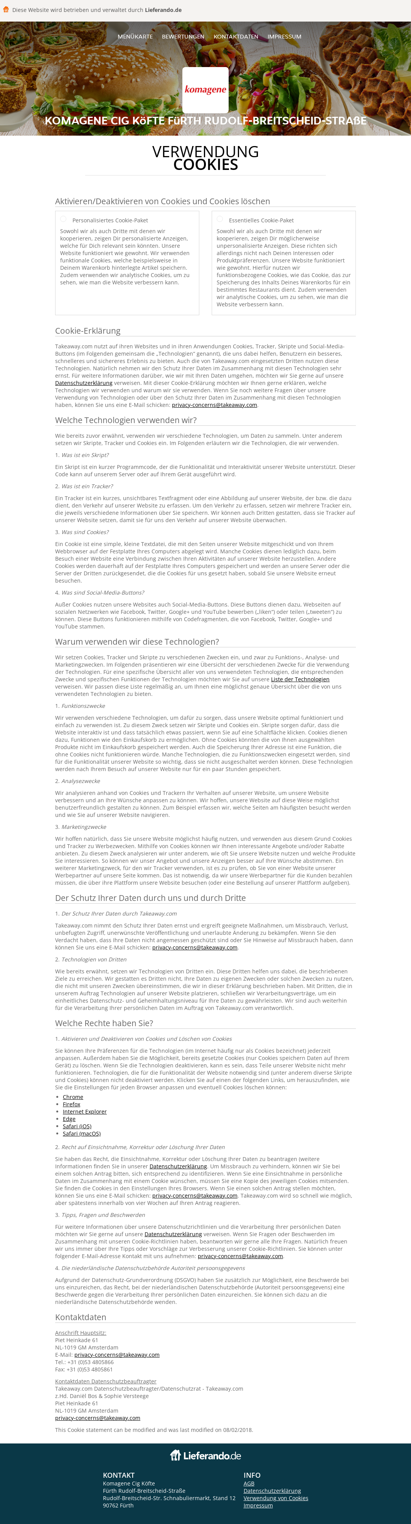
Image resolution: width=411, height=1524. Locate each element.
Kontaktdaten (236, 36)
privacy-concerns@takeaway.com (214, 404)
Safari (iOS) (77, 1126)
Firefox (71, 1104)
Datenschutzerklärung (84, 382)
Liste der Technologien (300, 679)
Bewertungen (183, 36)
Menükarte (135, 36)
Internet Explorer (85, 1111)
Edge (69, 1118)
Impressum (285, 36)
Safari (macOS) (82, 1133)
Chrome (73, 1097)
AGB (249, 1483)
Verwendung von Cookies (276, 1498)
